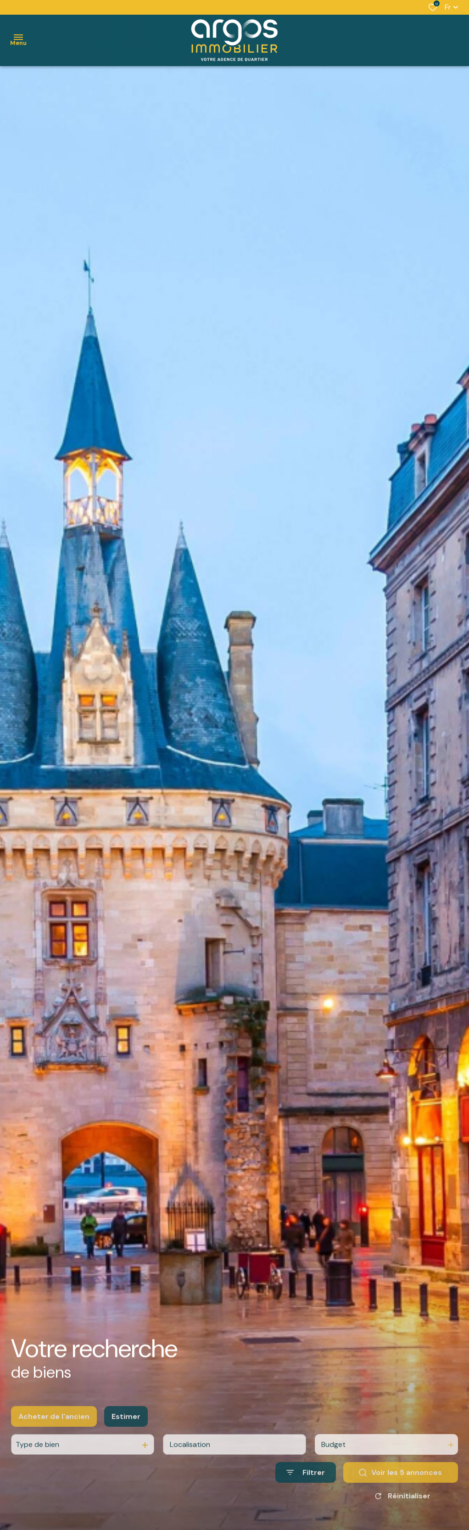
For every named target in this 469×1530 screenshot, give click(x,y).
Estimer (126, 1441)
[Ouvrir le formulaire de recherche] (305, 1498)
